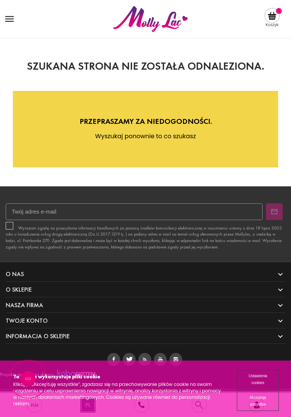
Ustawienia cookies (258, 379)
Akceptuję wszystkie (258, 400)
